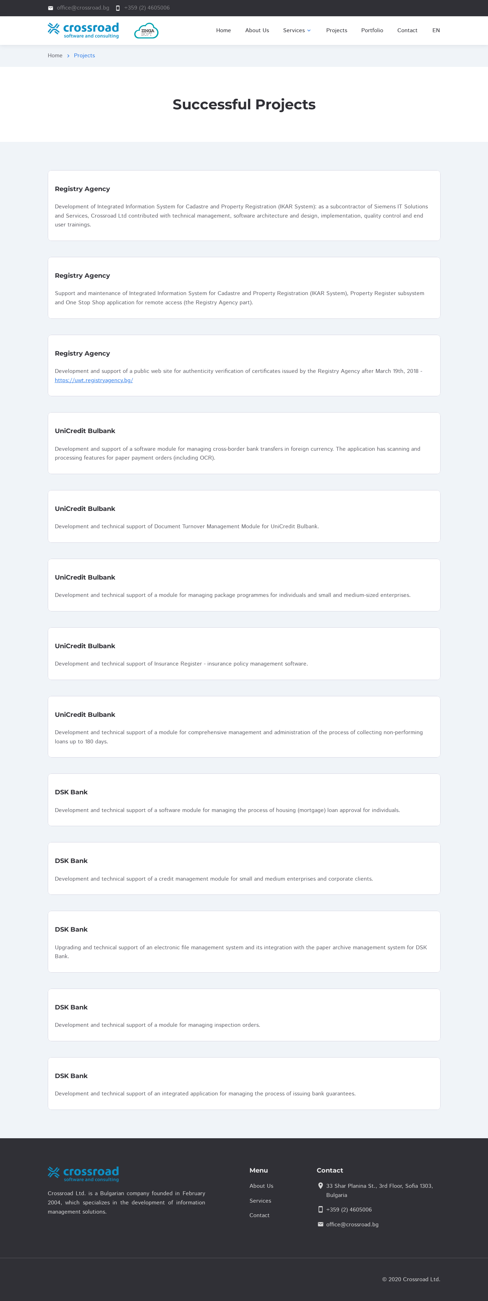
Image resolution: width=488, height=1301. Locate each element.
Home (55, 56)
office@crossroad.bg (352, 1225)
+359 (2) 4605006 (349, 1210)
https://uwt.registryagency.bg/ (94, 380)
